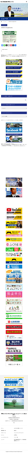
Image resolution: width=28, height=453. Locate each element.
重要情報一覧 (3, 430)
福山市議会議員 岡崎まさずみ (7, 1)
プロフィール (3, 432)
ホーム (2, 428)
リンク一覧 (16, 437)
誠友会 (15, 430)
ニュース (2, 439)
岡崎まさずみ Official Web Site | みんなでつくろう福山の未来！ (14, 414)
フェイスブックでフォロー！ (19, 432)
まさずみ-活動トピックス (18, 428)
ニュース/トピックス (4, 437)
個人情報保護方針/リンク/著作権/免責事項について (20, 440)
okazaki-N (6, 49)
